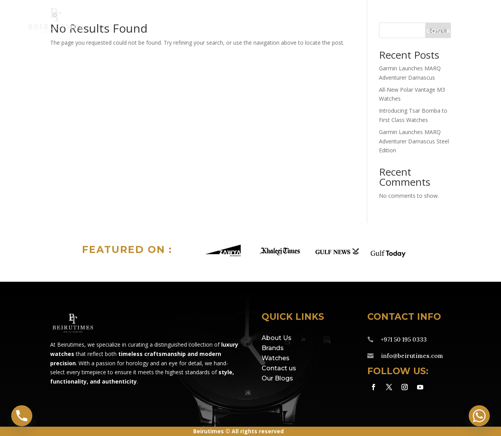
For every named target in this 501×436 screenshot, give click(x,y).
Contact (443, 31)
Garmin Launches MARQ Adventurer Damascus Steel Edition (414, 141)
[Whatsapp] (479, 415)
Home (161, 31)
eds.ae (328, 431)
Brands (206, 31)
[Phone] (21, 415)
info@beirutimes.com (412, 355)
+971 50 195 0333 (404, 339)
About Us (277, 338)
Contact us (279, 368)
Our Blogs (277, 378)
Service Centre (331, 31)
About (394, 31)
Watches (265, 31)
